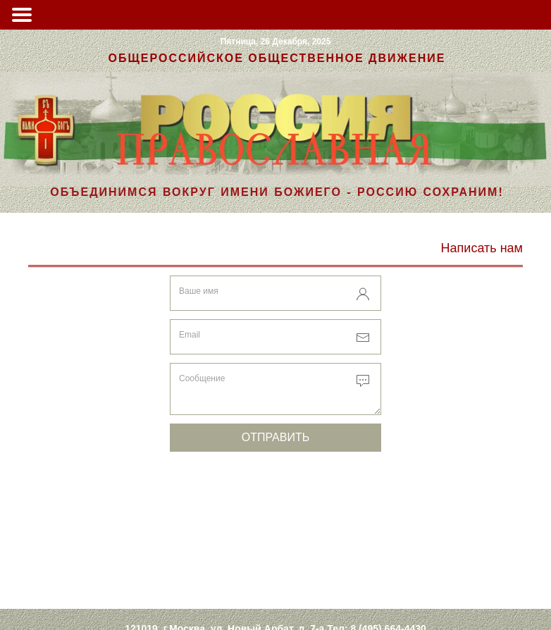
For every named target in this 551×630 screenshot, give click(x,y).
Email (189, 335)
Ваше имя (198, 291)
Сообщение (202, 378)
